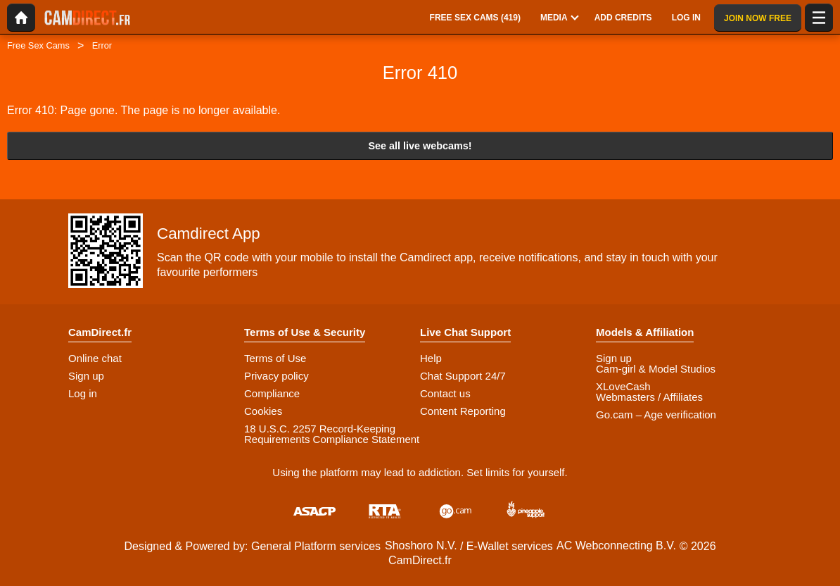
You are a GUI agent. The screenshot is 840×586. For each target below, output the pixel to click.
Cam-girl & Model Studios (655, 369)
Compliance (272, 393)
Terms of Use (275, 358)
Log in (82, 393)
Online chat (95, 358)
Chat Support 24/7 (463, 376)
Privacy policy (276, 376)
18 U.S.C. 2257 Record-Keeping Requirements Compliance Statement (331, 434)
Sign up (86, 376)
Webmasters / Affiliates (649, 397)
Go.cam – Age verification (656, 414)
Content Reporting (463, 411)
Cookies (263, 411)
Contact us (445, 393)
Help (431, 358)
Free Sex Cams (38, 45)
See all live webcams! (419, 145)
